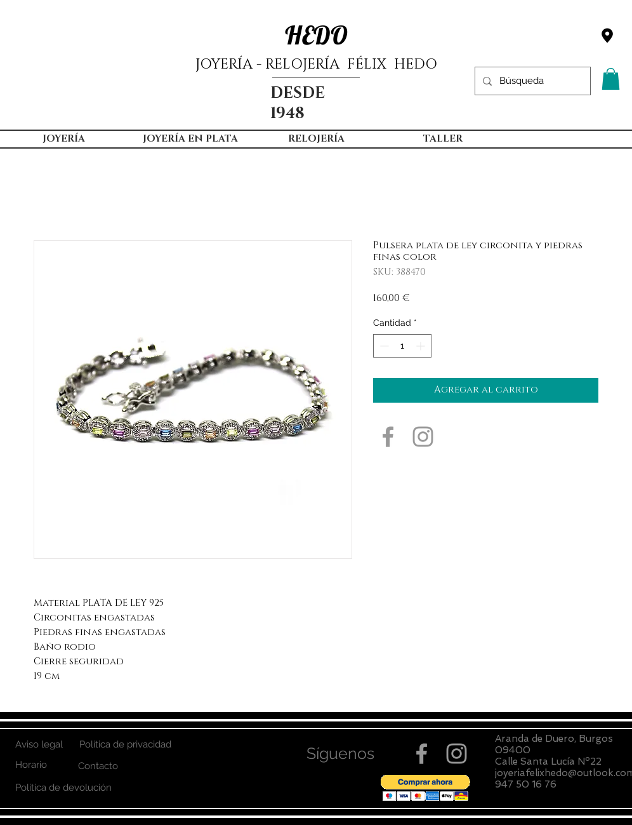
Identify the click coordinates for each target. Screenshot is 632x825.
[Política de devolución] (63, 788)
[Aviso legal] (39, 744)
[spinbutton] (402, 346)
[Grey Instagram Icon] (423, 436)
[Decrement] (383, 346)
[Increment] (422, 346)
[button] (611, 79)
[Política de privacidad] (125, 744)
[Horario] (31, 765)
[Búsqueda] (531, 81)
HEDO (316, 35)
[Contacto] (98, 766)
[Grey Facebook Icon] (388, 436)
